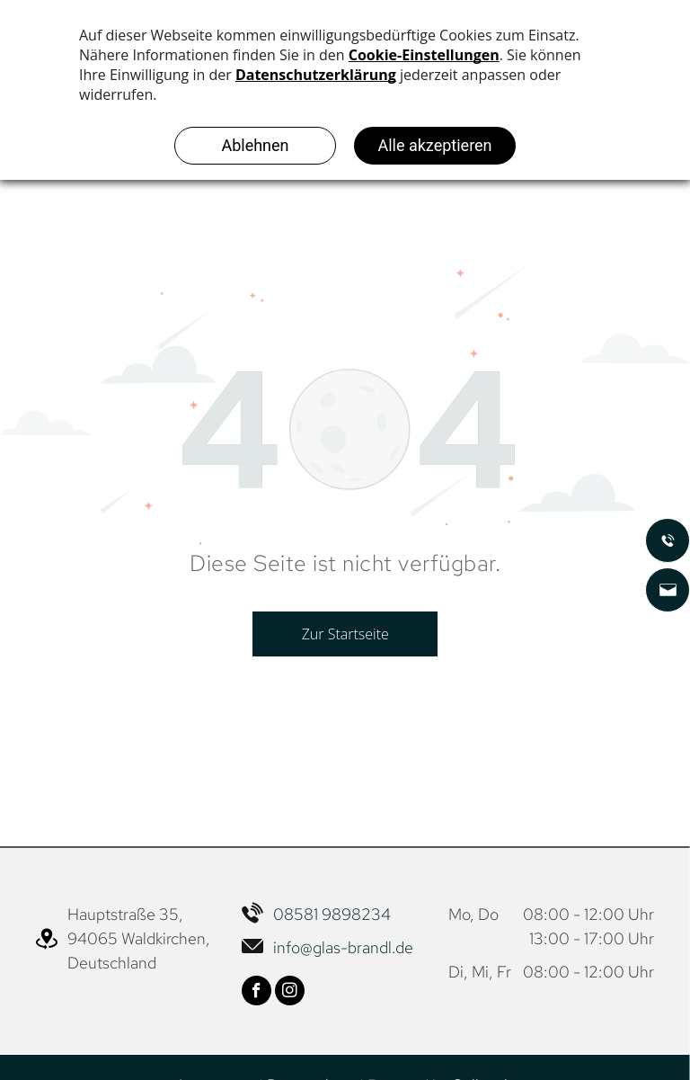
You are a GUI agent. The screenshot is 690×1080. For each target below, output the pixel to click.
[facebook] (256, 993)
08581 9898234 (332, 914)
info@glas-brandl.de (343, 947)
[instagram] (290, 993)
